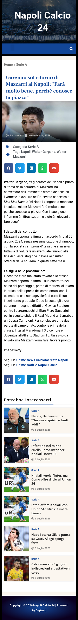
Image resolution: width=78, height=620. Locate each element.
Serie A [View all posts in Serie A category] (35, 411)
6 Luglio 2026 (40, 430)
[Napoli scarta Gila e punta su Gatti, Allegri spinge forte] (16, 538)
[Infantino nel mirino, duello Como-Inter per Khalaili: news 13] (16, 450)
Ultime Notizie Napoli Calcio (36, 365)
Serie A (21, 65)
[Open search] (71, 49)
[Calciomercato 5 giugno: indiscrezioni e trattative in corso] (16, 568)
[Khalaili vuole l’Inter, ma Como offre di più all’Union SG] (16, 479)
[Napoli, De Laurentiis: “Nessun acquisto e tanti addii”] (16, 420)
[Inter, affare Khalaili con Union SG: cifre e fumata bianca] (16, 509)
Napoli (26, 152)
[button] (12, 48)
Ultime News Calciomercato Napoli (42, 360)
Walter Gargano (43, 152)
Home (8, 65)
